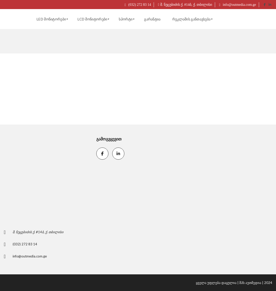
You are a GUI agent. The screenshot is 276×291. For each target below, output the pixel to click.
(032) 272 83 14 (138, 5)
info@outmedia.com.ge (237, 5)
